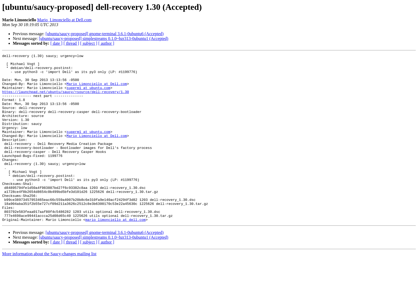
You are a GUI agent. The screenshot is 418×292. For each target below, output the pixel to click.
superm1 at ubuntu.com (88, 94)
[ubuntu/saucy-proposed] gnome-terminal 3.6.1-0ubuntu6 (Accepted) (105, 33)
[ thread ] (71, 43)
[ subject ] (88, 43)
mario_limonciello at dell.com (115, 253)
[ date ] (56, 43)
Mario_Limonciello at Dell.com (64, 20)
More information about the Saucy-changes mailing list (49, 287)
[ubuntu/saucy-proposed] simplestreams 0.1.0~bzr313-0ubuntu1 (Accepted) (103, 38)
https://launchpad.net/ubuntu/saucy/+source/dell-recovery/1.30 (65, 99)
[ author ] (106, 43)
